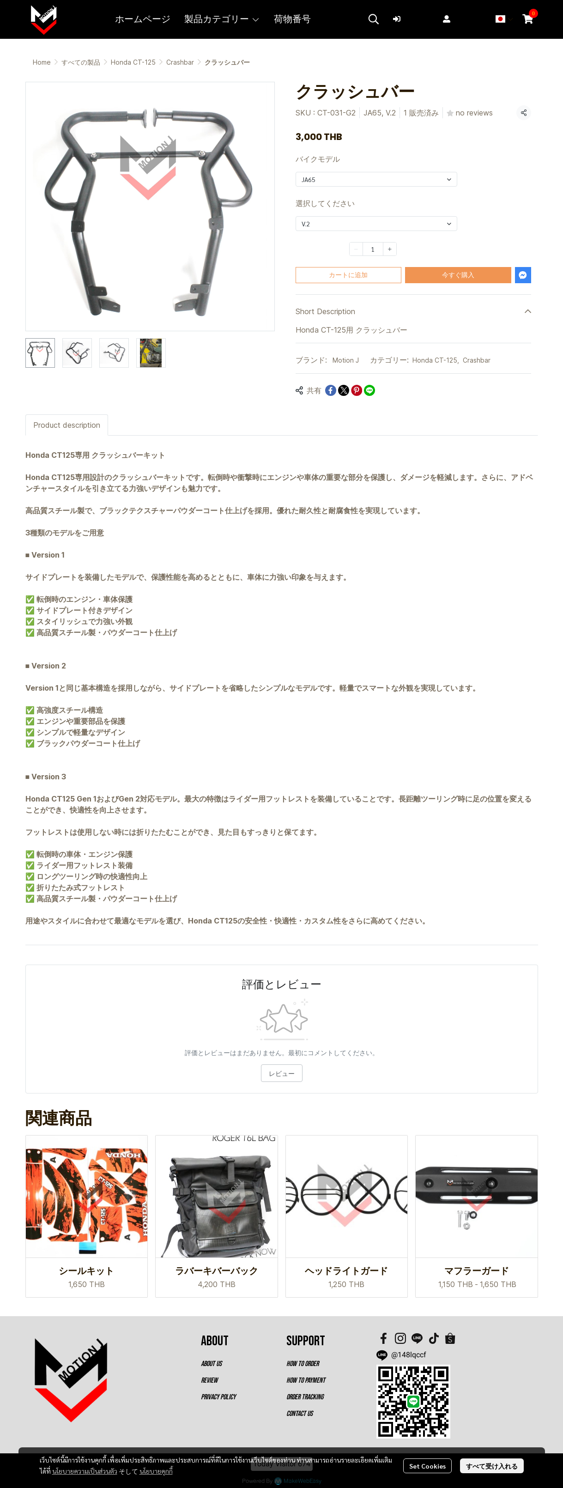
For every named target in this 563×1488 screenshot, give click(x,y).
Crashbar (180, 62)
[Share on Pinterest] (356, 390)
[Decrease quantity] (356, 249)
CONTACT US (299, 1413)
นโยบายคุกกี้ (156, 1471)
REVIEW (209, 1380)
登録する (463, 19)
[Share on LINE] (369, 390)
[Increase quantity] (389, 249)
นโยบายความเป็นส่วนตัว (84, 1471)
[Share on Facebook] (330, 390)
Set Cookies (427, 1466)
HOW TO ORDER (302, 1364)
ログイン (413, 19)
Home (42, 62)
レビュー (282, 1073)
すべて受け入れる (492, 1466)
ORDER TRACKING (304, 1397)
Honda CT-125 (133, 62)
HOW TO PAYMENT (305, 1380)
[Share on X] (343, 390)
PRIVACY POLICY (218, 1397)
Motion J (346, 360)
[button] (373, 19)
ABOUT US (211, 1364)
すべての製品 (80, 62)
